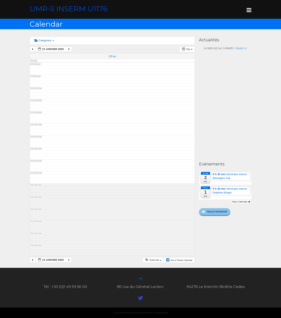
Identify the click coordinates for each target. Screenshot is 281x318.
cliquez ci (241, 48)
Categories (44, 40)
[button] (153, 260)
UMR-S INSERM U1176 (68, 8)
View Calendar (241, 201)
